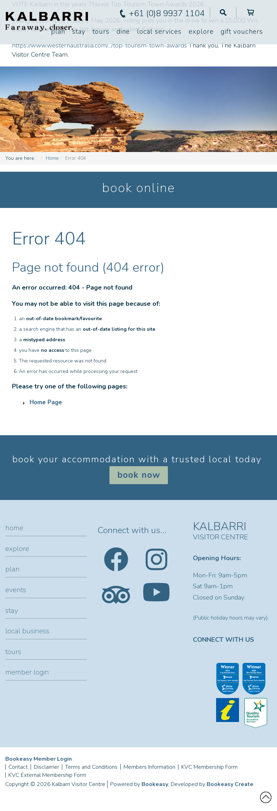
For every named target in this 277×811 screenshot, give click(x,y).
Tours (101, 31)
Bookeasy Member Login (38, 759)
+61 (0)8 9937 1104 (166, 13)
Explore (201, 31)
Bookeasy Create (230, 784)
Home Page (46, 402)
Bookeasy (154, 784)
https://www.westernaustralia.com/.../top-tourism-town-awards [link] (99, 45)
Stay (79, 31)
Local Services (159, 31)
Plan (58, 31)
